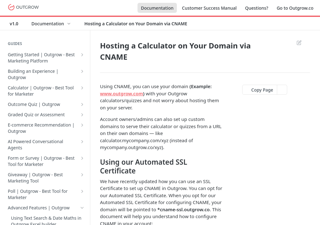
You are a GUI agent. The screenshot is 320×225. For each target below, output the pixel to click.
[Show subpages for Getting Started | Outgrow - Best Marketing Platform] (82, 54)
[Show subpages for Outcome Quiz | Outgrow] (82, 104)
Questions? (256, 8)
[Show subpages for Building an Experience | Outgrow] (82, 71)
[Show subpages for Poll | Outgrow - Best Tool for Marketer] (82, 191)
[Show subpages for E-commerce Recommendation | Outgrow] (82, 125)
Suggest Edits (298, 42)
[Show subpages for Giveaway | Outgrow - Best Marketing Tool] (82, 174)
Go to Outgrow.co (295, 8)
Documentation (157, 8)
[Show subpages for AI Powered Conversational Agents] (82, 141)
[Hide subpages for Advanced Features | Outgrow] (82, 207)
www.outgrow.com (121, 93)
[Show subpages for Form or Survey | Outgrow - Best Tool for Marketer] (82, 158)
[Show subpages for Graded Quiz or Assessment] (82, 114)
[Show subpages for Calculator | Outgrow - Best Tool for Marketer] (82, 87)
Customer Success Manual (209, 8)
